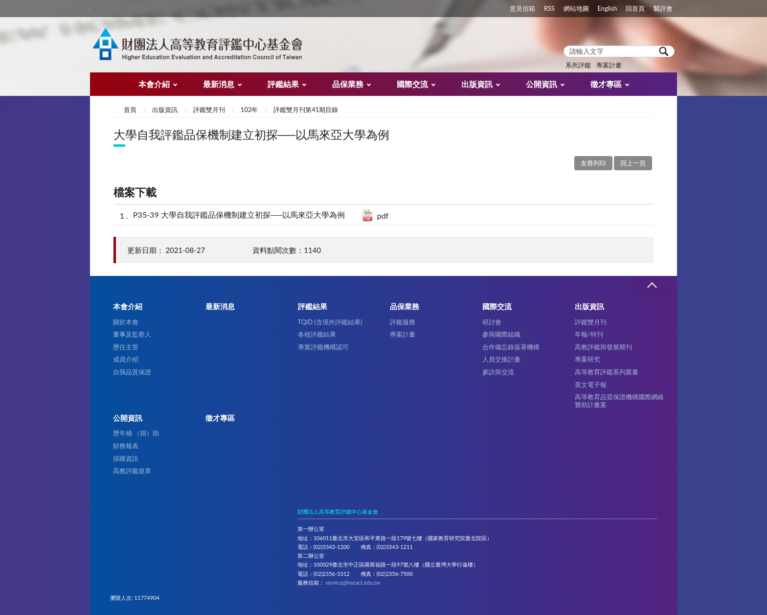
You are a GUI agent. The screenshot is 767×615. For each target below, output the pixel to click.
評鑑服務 (402, 322)
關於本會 (125, 322)
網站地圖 (576, 8)
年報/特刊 (589, 334)
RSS (549, 8)
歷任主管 (125, 347)
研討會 (491, 322)
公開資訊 (541, 84)
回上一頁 (633, 163)
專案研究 (587, 359)
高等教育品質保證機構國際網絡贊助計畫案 (619, 400)
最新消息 (218, 84)
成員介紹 (125, 359)
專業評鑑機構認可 (323, 347)
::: (95, 8)
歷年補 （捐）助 (136, 433)
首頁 (130, 110)
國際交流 (412, 84)
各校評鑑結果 (317, 334)
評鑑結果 (283, 84)
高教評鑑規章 (132, 471)
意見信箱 (522, 8)
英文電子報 (591, 384)
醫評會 (663, 8)
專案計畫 (609, 65)
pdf (383, 215)
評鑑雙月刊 (209, 110)
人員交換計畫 (501, 359)
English (607, 8)
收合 (651, 285)
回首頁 (635, 8)
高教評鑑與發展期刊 (603, 347)
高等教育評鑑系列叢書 (606, 372)
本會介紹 (154, 84)
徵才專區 (606, 84)
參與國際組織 (501, 334)
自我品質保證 (132, 372)
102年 (249, 110)
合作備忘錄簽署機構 (511, 347)
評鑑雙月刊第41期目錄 (305, 110)
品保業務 (347, 84)
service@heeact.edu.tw (352, 582)
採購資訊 (125, 458)
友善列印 (593, 163)
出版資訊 (477, 84)
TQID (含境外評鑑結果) (330, 322)
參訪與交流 (498, 372)
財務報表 (125, 446)
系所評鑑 (578, 65)
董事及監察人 (132, 334)
